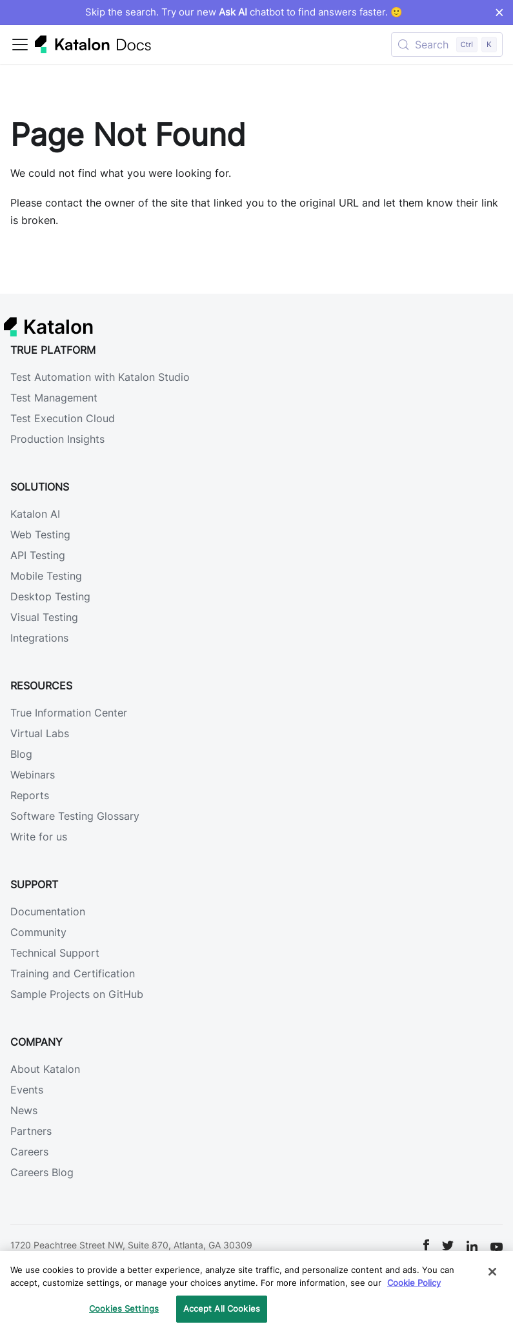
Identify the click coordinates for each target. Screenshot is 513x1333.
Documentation (47, 911)
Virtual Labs (39, 733)
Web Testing (40, 534)
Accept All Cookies (221, 1308)
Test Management (53, 397)
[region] (256, 1292)
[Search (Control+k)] (447, 44)
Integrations (39, 637)
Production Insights (57, 438)
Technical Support (54, 952)
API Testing (37, 555)
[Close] (492, 1271)
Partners (31, 1130)
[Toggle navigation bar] (20, 44)
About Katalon (45, 1069)
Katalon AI (35, 513)
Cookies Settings (124, 1308)
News (23, 1110)
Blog (21, 754)
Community (38, 932)
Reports (29, 795)
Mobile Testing (46, 575)
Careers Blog (42, 1172)
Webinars (32, 774)
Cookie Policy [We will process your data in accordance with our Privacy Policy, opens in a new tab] (414, 1282)
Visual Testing (44, 617)
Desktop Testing (50, 596)
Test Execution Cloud (62, 418)
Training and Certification (72, 973)
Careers (29, 1151)
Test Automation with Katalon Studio (100, 377)
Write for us (38, 836)
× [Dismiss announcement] (499, 12)
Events (26, 1089)
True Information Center (68, 712)
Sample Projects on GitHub (76, 994)
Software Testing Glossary (74, 815)
